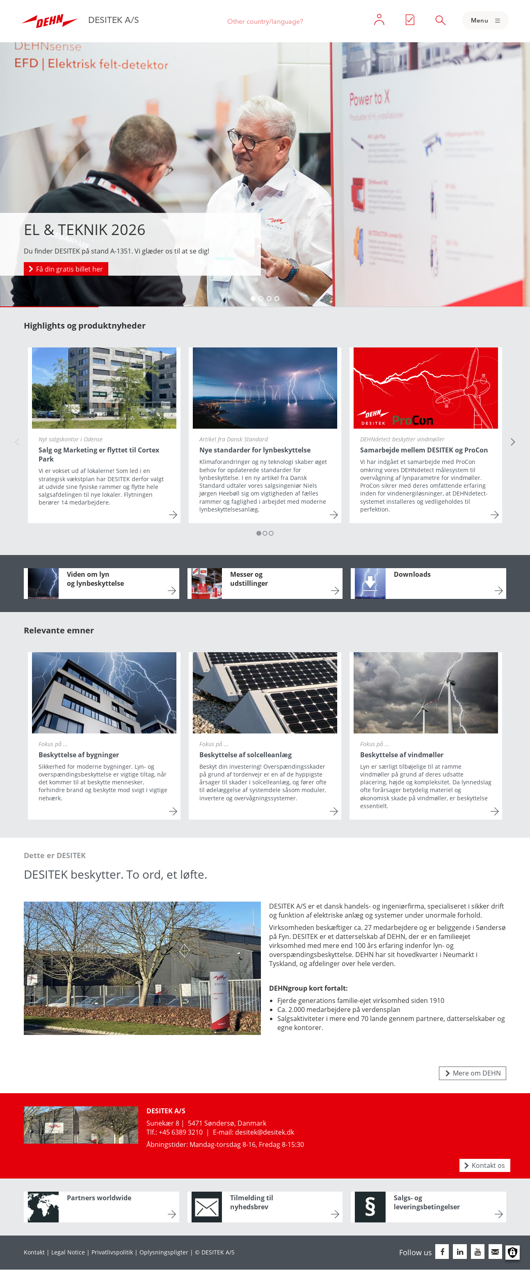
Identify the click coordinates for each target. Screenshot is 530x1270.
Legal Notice (68, 1252)
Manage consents (512, 1252)
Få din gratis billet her (69, 269)
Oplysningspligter (163, 1252)
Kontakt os (488, 1165)
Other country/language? (265, 21)
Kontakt (34, 1252)
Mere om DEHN (477, 1073)
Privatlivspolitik (112, 1252)
